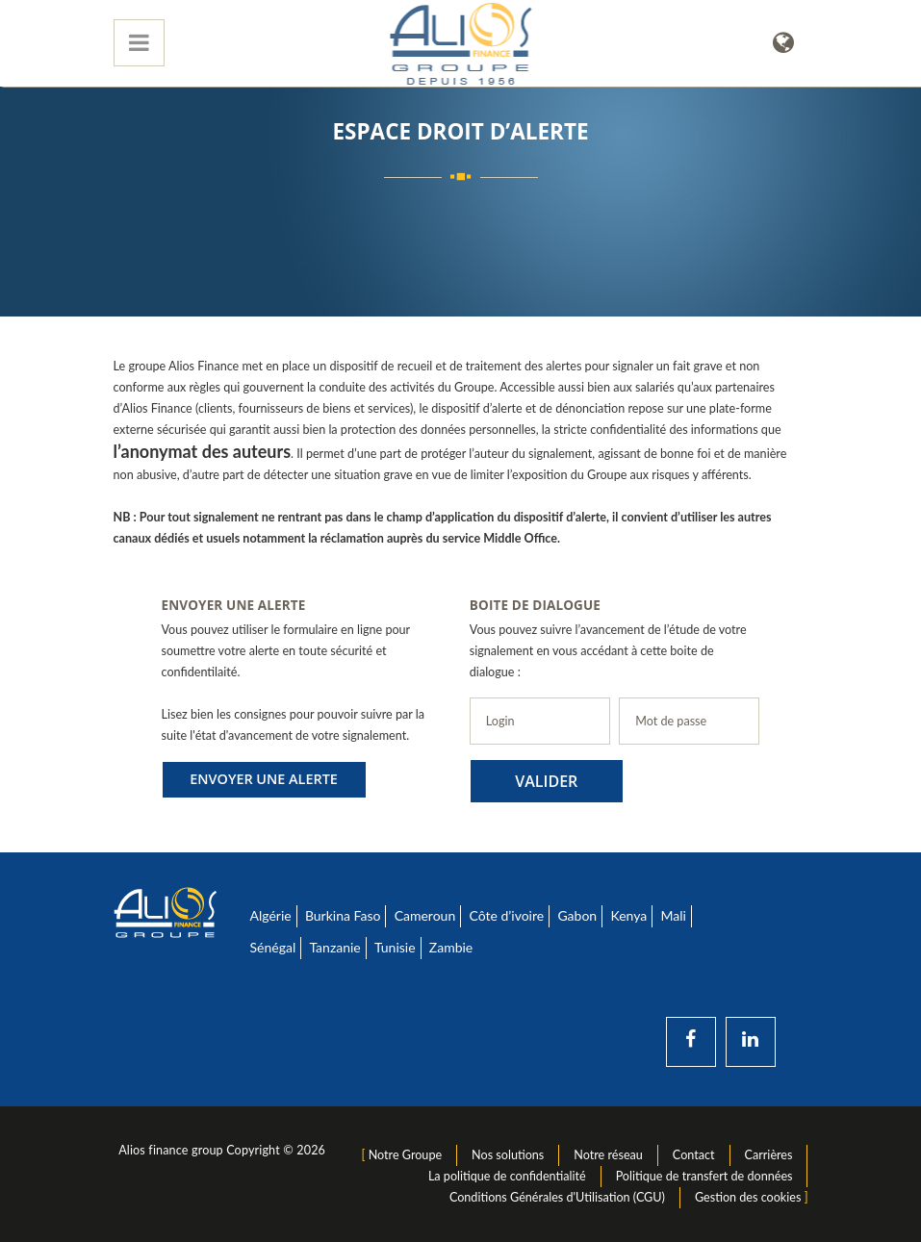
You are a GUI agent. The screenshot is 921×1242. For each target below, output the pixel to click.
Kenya (628, 915)
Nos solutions (508, 1155)
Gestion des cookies (748, 1197)
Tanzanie (334, 947)
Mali (672, 915)
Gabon (577, 915)
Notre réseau (608, 1155)
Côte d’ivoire (506, 915)
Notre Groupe (405, 1155)
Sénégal (273, 947)
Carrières (769, 1155)
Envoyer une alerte (264, 779)
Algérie (271, 915)
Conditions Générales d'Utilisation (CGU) (557, 1197)
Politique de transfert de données (704, 1176)
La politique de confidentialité (507, 1176)
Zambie (451, 947)
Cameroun (425, 915)
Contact (694, 1155)
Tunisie (395, 947)
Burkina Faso (343, 915)
